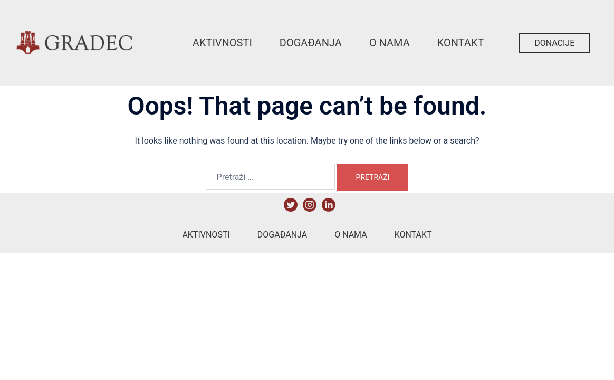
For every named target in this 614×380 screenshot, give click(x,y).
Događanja (311, 42)
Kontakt (460, 42)
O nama (389, 42)
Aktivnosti (222, 42)
